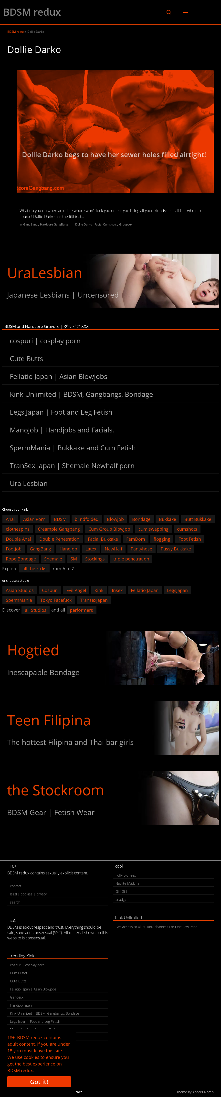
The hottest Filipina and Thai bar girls (70, 742)
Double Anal (18, 539)
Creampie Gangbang (59, 529)
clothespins (18, 529)
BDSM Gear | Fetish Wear (51, 812)
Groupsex (125, 224)
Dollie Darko (83, 224)
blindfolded (86, 519)
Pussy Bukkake (176, 549)
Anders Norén (203, 1092)
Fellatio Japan (144, 590)
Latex (90, 549)
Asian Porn (34, 519)
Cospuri (50, 590)
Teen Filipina (49, 720)
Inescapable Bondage (43, 672)
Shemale (53, 558)
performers (81, 610)
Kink (99, 590)
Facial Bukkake (103, 539)
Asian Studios (20, 590)
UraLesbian (44, 272)
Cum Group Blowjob (109, 529)
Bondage (141, 519)
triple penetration (131, 558)
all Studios (35, 610)
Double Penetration (59, 539)
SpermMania (19, 600)
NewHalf (113, 549)
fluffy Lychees (126, 875)
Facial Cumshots (106, 224)
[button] (168, 12)
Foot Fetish (190, 539)
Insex (117, 590)
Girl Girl (121, 891)
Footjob (13, 549)
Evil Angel (76, 590)
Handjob (68, 549)
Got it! (39, 1081)
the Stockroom (55, 789)
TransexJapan (94, 600)
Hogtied (33, 649)
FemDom (135, 539)
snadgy (121, 899)
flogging (162, 539)
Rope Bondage (21, 558)
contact (15, 886)
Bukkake (167, 519)
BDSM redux (32, 12)
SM (74, 558)
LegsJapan (177, 590)
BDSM (60, 519)
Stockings (95, 558)
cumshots (187, 529)
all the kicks (34, 568)
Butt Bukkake (197, 519)
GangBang (30, 224)
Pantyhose (141, 549)
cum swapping (153, 529)
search (15, 902)
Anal (10, 519)
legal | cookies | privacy (28, 894)
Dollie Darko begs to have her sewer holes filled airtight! (114, 154)
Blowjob (115, 519)
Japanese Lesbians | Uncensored (63, 295)
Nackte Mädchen (128, 883)
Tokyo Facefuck (56, 600)
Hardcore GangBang (54, 224)
